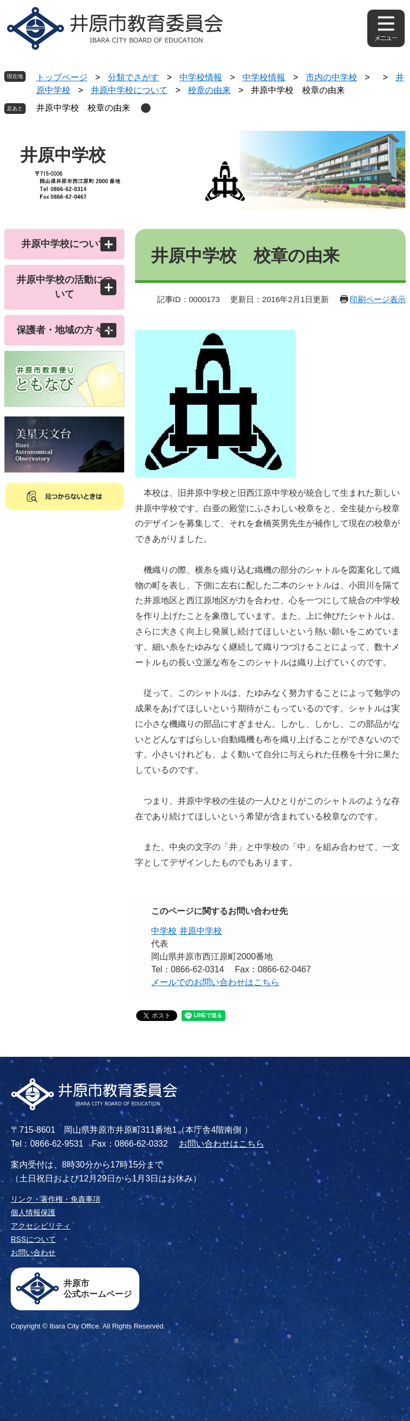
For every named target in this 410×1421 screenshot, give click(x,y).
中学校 (164, 930)
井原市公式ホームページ (98, 1289)
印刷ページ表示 (378, 299)
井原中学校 (200, 930)
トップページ (62, 77)
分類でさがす (133, 77)
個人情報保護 (33, 1212)
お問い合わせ (33, 1252)
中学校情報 (200, 77)
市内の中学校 (331, 77)
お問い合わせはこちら (221, 1143)
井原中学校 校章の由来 (83, 107)
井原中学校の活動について (65, 286)
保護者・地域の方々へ (65, 330)
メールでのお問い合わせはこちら (215, 982)
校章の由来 (209, 90)
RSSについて (33, 1239)
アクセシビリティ (40, 1226)
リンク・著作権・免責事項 (55, 1199)
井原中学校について (129, 90)
